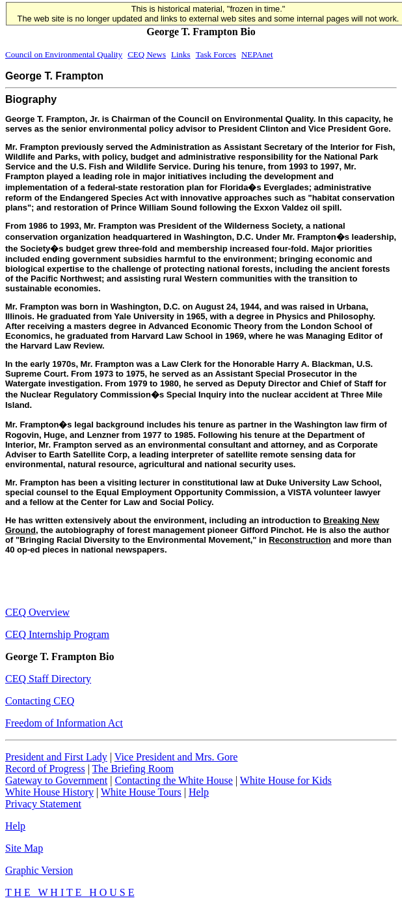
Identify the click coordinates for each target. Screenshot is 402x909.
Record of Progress (45, 768)
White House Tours (141, 792)
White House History (49, 792)
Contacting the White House (173, 780)
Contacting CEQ (39, 700)
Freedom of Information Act (64, 723)
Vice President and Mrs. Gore (176, 756)
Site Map (24, 848)
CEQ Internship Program (57, 634)
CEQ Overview (37, 612)
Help (199, 792)
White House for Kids (286, 780)
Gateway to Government (56, 780)
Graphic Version (39, 870)
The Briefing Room (133, 768)
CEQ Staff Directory (48, 678)
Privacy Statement (43, 803)
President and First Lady (56, 756)
